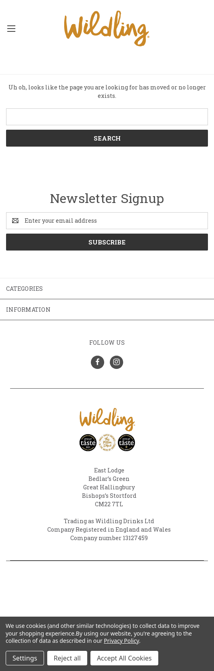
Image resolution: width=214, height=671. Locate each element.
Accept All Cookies (124, 658)
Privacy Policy (121, 640)
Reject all (67, 658)
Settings (25, 658)
